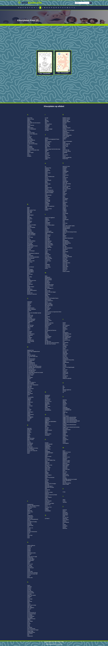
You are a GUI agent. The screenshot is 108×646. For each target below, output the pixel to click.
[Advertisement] (54, 38)
